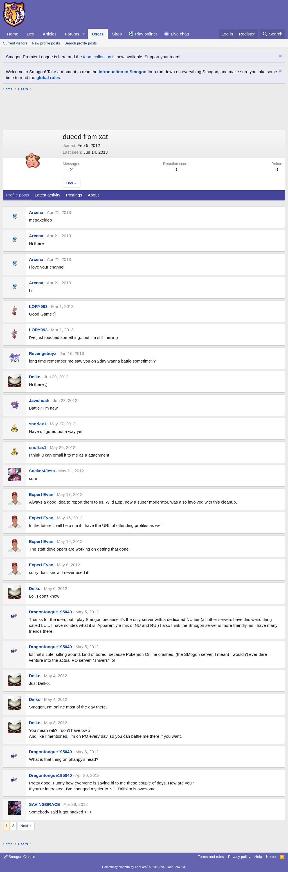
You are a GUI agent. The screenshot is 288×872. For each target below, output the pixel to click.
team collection (97, 56)
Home (12, 34)
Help (258, 857)
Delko (34, 376)
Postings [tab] (74, 195)
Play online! (146, 34)
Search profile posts (80, 43)
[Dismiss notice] (279, 57)
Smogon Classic (19, 857)
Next (24, 826)
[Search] (272, 34)
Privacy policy (239, 857)
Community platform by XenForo (144, 867)
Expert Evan (41, 494)
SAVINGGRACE (44, 804)
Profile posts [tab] (17, 195)
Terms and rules (211, 857)
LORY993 (38, 306)
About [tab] (93, 195)
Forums (72, 34)
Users (98, 34)
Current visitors (15, 43)
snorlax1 (37, 423)
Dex (30, 34)
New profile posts (46, 43)
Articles (50, 34)
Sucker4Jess (42, 470)
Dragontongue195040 (50, 611)
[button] (84, 34)
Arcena (36, 212)
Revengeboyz (42, 353)
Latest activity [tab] (47, 195)
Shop (117, 34)
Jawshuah (39, 400)
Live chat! (180, 34)
